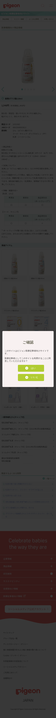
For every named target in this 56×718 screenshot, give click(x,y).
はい (33, 368)
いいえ (34, 377)
